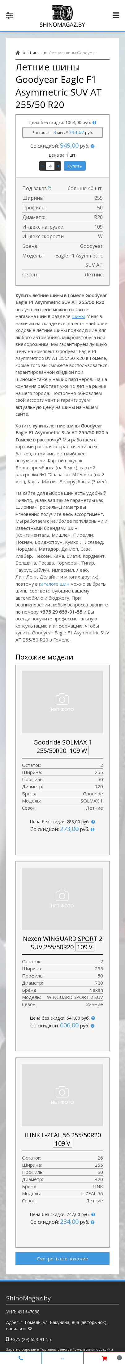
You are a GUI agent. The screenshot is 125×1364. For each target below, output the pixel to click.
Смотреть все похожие (62, 1258)
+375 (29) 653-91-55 (30, 1339)
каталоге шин (54, 584)
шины (78, 316)
